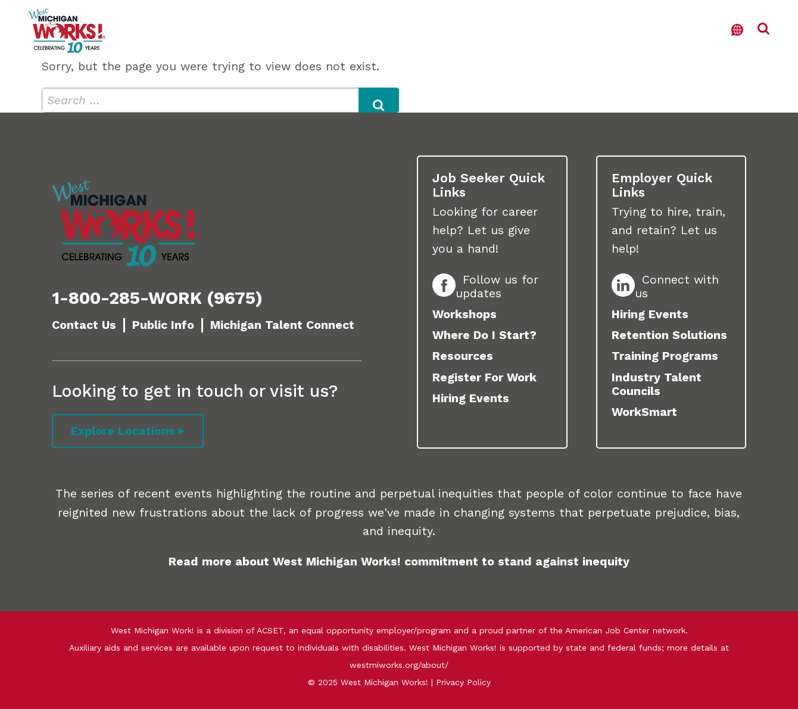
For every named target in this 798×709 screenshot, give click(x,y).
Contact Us (84, 325)
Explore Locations (123, 431)
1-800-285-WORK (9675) (157, 298)
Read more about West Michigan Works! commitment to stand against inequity (399, 561)
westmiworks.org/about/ (399, 665)
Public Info (163, 325)
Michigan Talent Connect (282, 325)
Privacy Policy (463, 682)
